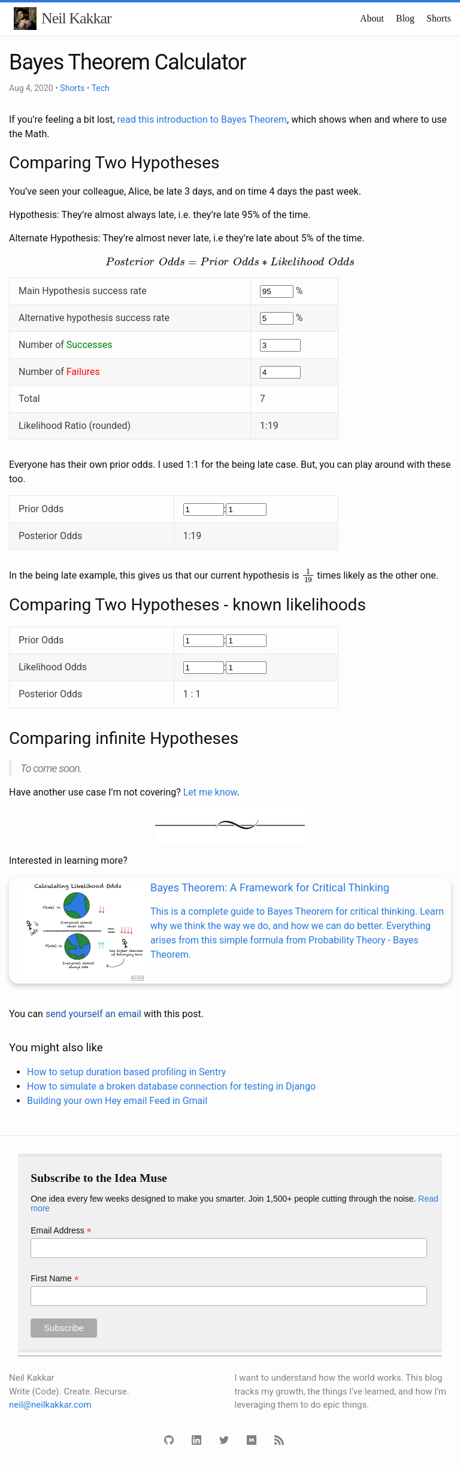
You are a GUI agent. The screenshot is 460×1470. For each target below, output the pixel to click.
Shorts (438, 18)
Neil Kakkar (76, 18)
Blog (405, 18)
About (372, 18)
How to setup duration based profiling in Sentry (126, 1072)
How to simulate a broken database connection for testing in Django (171, 1086)
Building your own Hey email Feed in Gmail (117, 1100)
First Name (55, 1278)
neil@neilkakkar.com (50, 1404)
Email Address (61, 1230)
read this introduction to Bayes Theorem (202, 119)
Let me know (210, 792)
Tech (101, 88)
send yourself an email (93, 1014)
